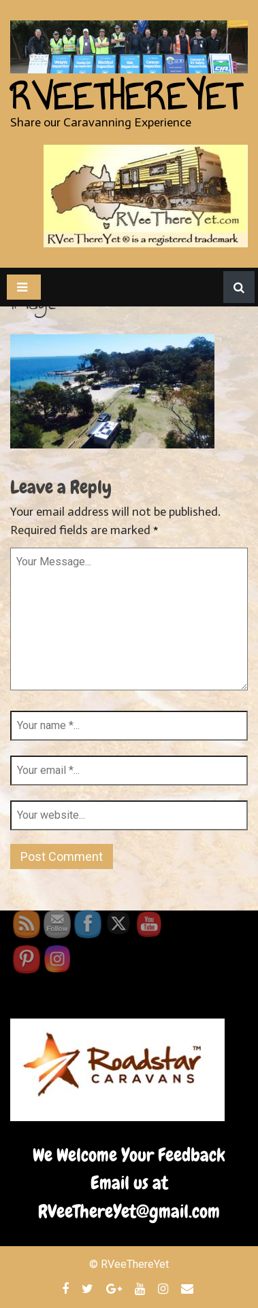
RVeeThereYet (125, 97)
